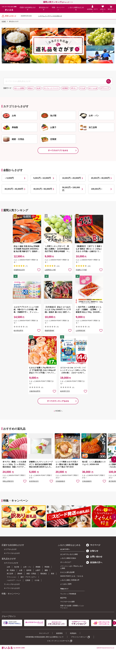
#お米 (39, 88)
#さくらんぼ (93, 88)
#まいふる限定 (19, 88)
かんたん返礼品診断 (67, 572)
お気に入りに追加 (25, 481)
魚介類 (16, 567)
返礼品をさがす (43, 8)
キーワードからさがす (12, 553)
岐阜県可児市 (65, 391)
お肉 (8, 567)
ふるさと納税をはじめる (76, 8)
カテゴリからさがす (11, 563)
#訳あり (30, 88)
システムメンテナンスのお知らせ (50, 16)
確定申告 (63, 598)
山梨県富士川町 (50, 270)
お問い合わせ (94, 557)
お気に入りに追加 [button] (39, 269)
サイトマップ (44, 633)
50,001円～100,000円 (71, 188)
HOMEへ (59, 411)
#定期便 (65, 88)
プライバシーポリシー (79, 637)
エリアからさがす (10, 549)
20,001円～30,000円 (100, 178)
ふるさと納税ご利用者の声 (69, 580)
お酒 (20, 570)
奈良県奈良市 (34, 481)
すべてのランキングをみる (58, 401)
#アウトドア (104, 88)
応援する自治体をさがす (28, 8)
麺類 (46, 570)
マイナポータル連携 (67, 602)
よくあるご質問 (65, 584)
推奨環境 (59, 633)
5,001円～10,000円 (42, 178)
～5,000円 (9, 178)
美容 (52, 573)
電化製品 (43, 573)
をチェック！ (57, 2)
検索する (108, 81)
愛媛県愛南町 (49, 330)
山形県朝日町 (80, 330)
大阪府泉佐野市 (34, 391)
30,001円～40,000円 (14, 189)
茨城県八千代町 (81, 270)
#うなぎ (82, 88)
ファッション (11, 577)
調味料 (19, 573)
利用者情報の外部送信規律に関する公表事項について (44, 637)
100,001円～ (97, 189)
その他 (36, 580)
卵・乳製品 (11, 570)
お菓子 (38, 570)
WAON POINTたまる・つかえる (71, 576)
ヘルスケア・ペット (14, 580)
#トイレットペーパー (51, 88)
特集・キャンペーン (58, 8)
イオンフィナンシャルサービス (58, 641)
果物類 (38, 567)
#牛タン (74, 88)
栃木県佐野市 (18, 330)
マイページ (93, 545)
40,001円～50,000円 (42, 189)
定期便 (27, 580)
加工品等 (10, 573)
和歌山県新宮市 (8, 481)
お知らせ (92, 551)
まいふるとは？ (65, 562)
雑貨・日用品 (31, 573)
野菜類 (47, 567)
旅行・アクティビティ (28, 577)
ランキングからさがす (12, 584)
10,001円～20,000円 (71, 178)
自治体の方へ (94, 562)
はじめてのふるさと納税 (69, 554)
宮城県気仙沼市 (19, 270)
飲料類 (29, 570)
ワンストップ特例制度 (68, 594)
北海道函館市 (87, 481)
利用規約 (73, 633)
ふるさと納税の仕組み (68, 558)
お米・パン (27, 567)
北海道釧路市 (60, 481)
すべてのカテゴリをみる (58, 150)
